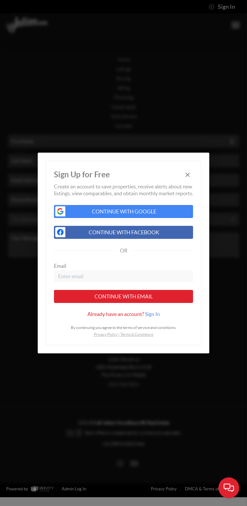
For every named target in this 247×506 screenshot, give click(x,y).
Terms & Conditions (136, 334)
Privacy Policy (106, 334)
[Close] (187, 175)
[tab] (123, 314)
